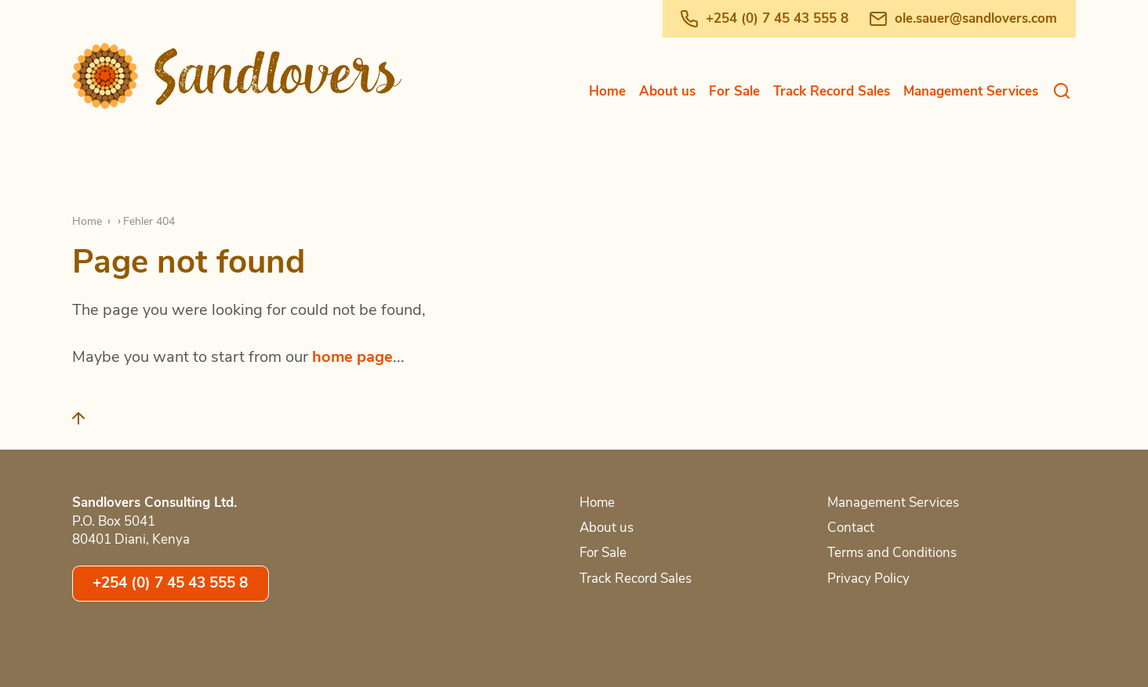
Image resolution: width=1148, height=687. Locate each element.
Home (607, 91)
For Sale (734, 91)
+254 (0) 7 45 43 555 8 (777, 18)
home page (352, 356)
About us (667, 91)
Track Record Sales (831, 91)
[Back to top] (88, 424)
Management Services (970, 91)
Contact (850, 528)
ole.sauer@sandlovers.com (976, 18)
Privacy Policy (868, 578)
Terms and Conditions (892, 553)
